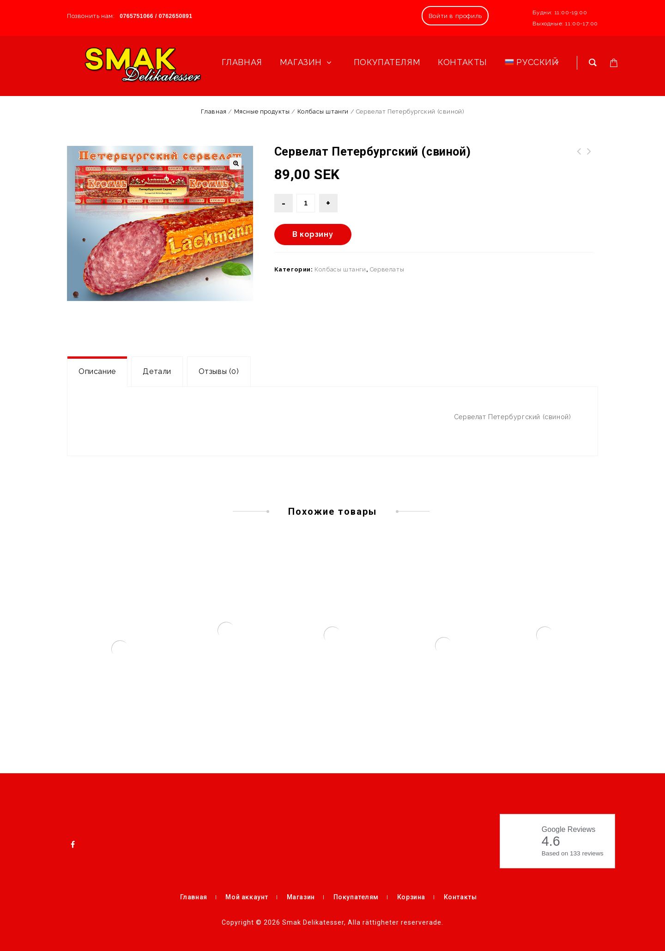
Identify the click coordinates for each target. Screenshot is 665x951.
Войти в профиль (455, 15)
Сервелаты (387, 269)
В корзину (312, 234)
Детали (157, 371)
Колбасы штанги (323, 111)
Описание (97, 371)
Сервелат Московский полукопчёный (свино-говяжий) (589, 162)
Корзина (411, 897)
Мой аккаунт (246, 897)
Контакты (460, 897)
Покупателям (356, 897)
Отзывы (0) (219, 371)
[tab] (97, 371)
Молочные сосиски (579, 157)
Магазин (301, 897)
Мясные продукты (262, 111)
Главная (214, 111)
